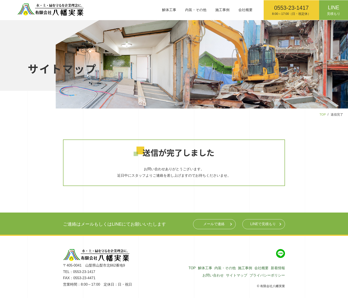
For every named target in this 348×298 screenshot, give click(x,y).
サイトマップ (236, 275)
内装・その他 (195, 10)
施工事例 (222, 10)
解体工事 (169, 10)
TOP (322, 114)
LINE (263, 224)
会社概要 (245, 10)
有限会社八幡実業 (272, 286)
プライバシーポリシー (267, 275)
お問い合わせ (213, 275)
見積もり (334, 9)
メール (214, 224)
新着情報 (278, 268)
